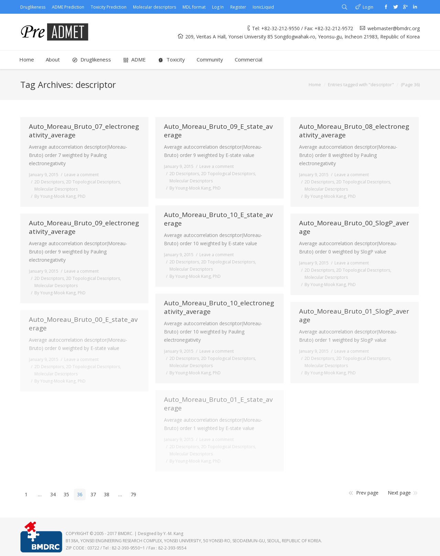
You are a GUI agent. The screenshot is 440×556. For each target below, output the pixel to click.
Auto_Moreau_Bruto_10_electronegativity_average (219, 307)
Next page (399, 492)
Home (315, 84)
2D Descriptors (49, 182)
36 (79, 494)
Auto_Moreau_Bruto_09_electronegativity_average (84, 227)
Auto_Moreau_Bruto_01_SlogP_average (354, 315)
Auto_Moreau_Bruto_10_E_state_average (218, 219)
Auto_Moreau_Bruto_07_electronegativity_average (84, 130)
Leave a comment (81, 175)
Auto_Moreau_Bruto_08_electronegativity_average (354, 130)
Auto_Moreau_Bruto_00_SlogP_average (354, 227)
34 (53, 494)
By (60, 196)
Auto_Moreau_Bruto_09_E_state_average (218, 130)
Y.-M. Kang (173, 533)
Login (368, 7)
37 (93, 494)
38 (106, 494)
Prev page (367, 492)
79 (133, 494)
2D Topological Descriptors (93, 182)
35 (66, 494)
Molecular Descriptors (56, 189)
